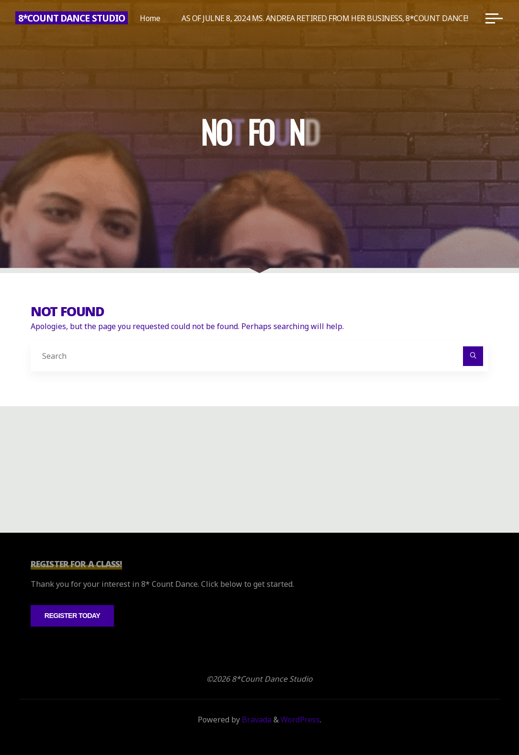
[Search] (473, 356)
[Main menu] (494, 18)
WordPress (300, 719)
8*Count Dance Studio (71, 17)
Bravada (255, 719)
